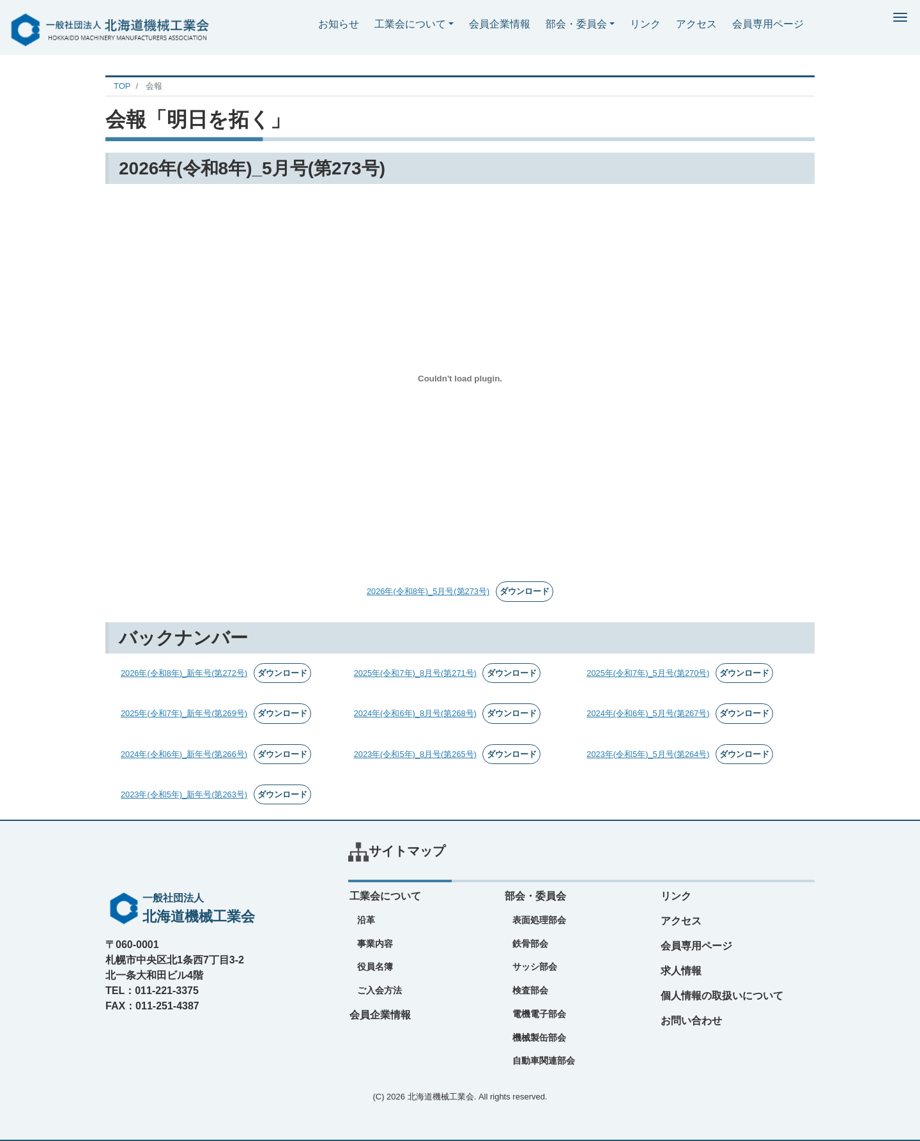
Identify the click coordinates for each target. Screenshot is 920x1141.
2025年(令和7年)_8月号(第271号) (415, 673)
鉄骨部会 (530, 943)
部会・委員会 (576, 24)
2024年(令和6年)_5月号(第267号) (647, 713)
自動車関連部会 (543, 1060)
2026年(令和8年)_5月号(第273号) (428, 591)
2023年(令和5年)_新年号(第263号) (184, 794)
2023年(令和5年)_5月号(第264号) (647, 754)
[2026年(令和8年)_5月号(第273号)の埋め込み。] (460, 378)
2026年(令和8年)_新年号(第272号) (184, 673)
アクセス (696, 24)
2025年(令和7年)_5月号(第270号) (647, 673)
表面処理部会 (539, 920)
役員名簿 (375, 966)
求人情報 (681, 970)
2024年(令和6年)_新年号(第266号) (184, 754)
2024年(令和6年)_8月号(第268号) (415, 713)
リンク (645, 24)
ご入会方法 (379, 990)
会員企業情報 (499, 24)
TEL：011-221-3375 (152, 990)
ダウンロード (524, 591)
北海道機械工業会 (441, 1096)
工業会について (410, 24)
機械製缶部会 (539, 1037)
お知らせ (338, 24)
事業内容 (375, 943)
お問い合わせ (691, 1020)
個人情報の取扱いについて (722, 995)
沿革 (366, 920)
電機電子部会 (539, 1014)
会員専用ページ (768, 24)
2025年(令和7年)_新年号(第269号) (184, 713)
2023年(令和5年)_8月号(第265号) (415, 754)
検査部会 (530, 990)
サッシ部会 (534, 966)
